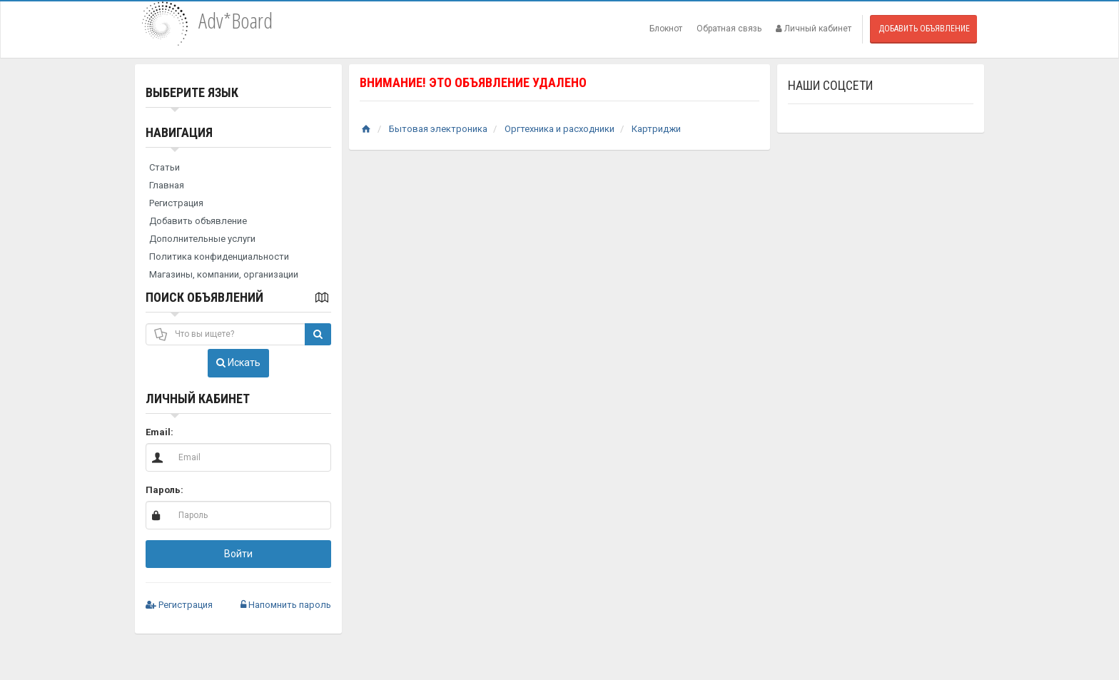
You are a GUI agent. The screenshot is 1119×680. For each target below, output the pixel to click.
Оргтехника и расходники (559, 128)
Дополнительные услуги (202, 238)
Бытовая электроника (438, 128)
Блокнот (665, 29)
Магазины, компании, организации (223, 274)
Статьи (164, 167)
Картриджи (656, 128)
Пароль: (164, 489)
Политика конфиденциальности (219, 256)
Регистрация (176, 203)
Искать (238, 362)
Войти (238, 553)
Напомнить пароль (285, 604)
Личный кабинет (813, 29)
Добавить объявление (924, 29)
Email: (159, 432)
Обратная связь (729, 29)
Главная (166, 185)
